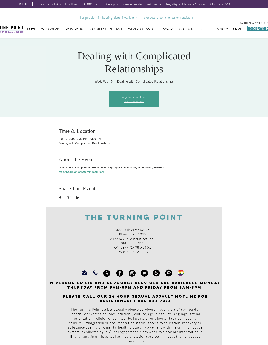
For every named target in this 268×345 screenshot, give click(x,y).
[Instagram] (132, 273)
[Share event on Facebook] (60, 197)
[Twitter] (144, 273)
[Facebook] (119, 273)
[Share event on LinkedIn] (77, 197)
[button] (50, 29)
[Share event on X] (69, 197)
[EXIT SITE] (24, 4)
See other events (134, 101)
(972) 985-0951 (138, 247)
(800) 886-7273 (133, 243)
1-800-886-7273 (152, 300)
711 (139, 17)
